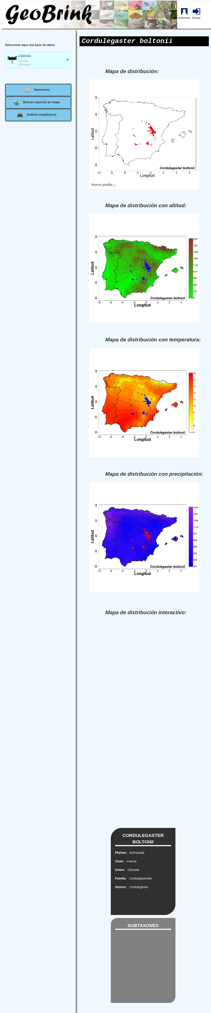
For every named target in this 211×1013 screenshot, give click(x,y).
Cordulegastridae (139, 878)
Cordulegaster (138, 887)
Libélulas (24, 56)
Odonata (132, 870)
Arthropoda (136, 852)
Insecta (130, 861)
